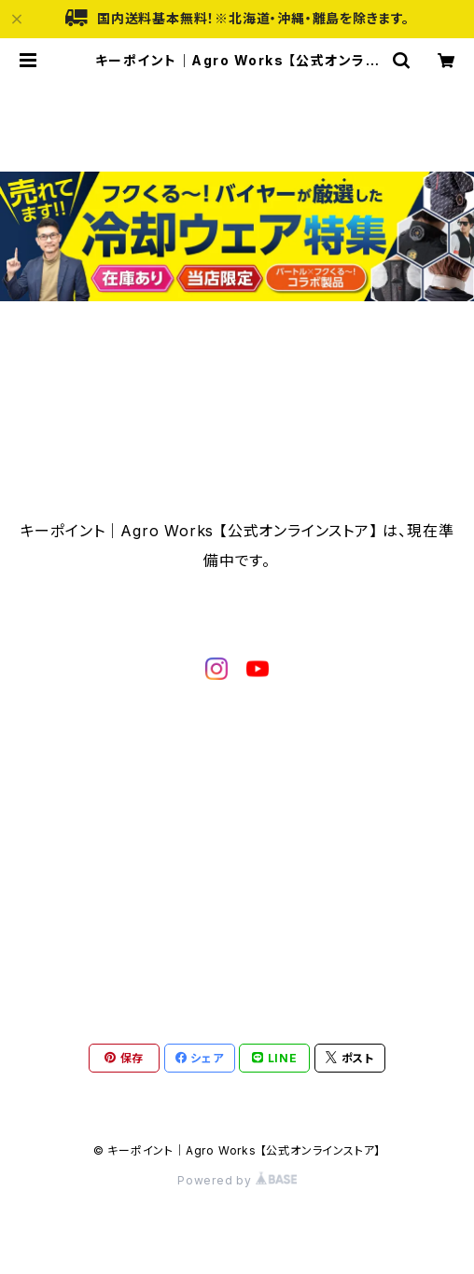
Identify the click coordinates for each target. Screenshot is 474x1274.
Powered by (237, 1180)
